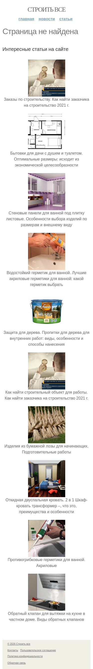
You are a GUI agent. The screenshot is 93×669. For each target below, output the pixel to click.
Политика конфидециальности (25, 656)
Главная (26, 19)
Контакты (12, 650)
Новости (47, 19)
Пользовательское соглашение (38, 650)
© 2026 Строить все (18, 644)
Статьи (65, 19)
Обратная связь (16, 663)
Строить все (46, 9)
